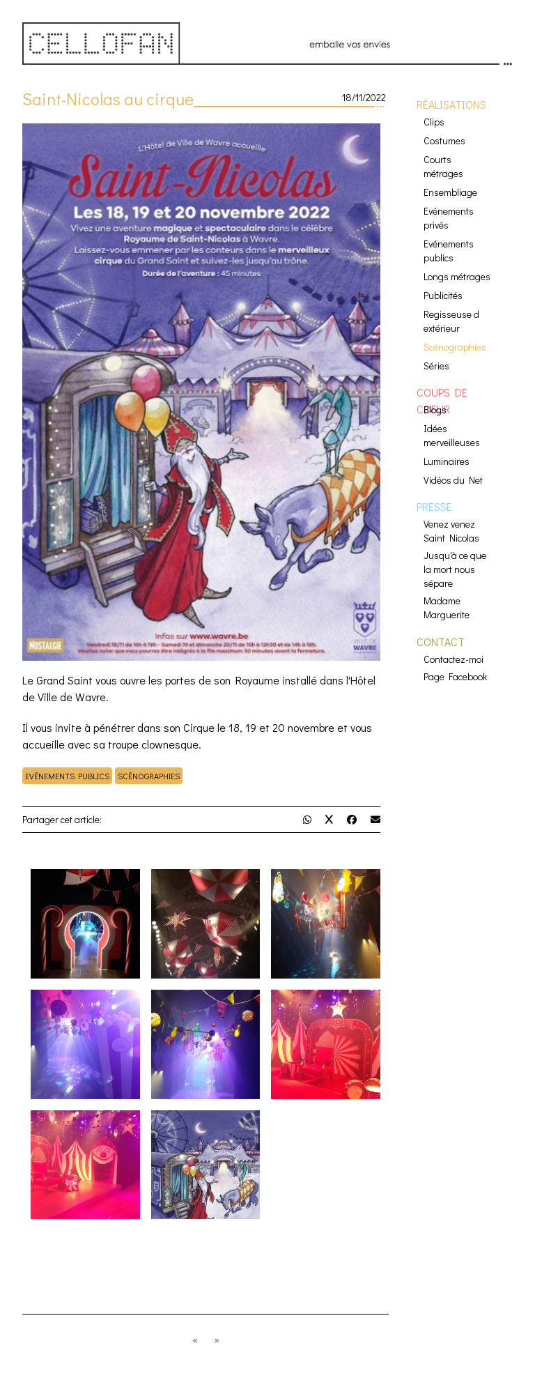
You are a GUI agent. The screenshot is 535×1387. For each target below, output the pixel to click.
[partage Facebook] (352, 819)
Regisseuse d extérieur (451, 321)
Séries (436, 365)
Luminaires (447, 461)
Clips (434, 121)
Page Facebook (455, 676)
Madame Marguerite (447, 607)
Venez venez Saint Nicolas (451, 530)
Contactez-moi (453, 659)
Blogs (435, 409)
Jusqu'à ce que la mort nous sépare (455, 569)
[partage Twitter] (329, 819)
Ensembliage (450, 192)
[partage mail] (375, 819)
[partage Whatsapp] (307, 819)
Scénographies (149, 775)
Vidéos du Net (453, 479)
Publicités (443, 295)
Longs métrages (457, 276)
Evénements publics (67, 775)
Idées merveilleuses (452, 435)
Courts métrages (443, 166)
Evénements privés (449, 217)
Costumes (444, 140)
